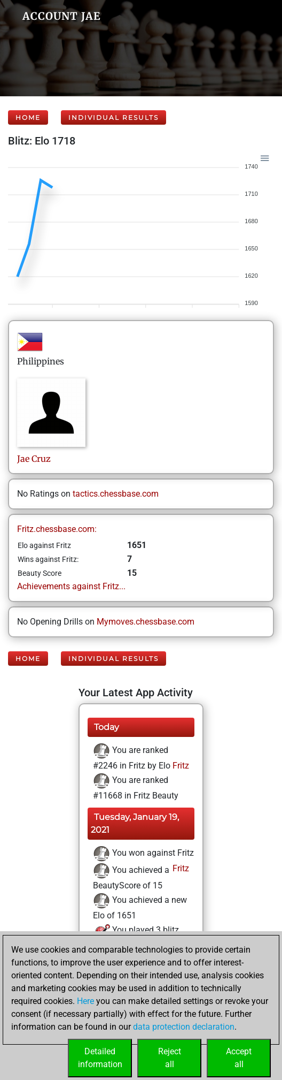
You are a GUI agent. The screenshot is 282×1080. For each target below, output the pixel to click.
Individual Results (113, 117)
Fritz (179, 765)
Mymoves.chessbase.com (145, 622)
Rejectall (169, 1057)
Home (28, 117)
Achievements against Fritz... (71, 586)
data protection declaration (183, 1027)
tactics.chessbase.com (116, 494)
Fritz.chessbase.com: (57, 529)
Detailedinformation (100, 1057)
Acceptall (239, 1057)
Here (85, 1001)
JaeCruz (34, 458)
